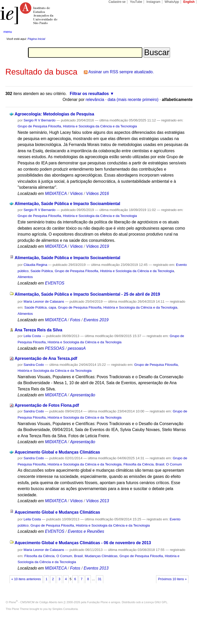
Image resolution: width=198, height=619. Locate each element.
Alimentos (25, 277)
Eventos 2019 (96, 320)
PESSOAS (54, 348)
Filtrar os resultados (89, 93)
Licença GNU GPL (155, 602)
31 (99, 579)
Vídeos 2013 (97, 501)
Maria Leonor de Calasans (44, 301)
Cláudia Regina (35, 265)
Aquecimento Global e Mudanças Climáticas (57, 452)
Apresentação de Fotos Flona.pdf (46, 405)
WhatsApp (172, 2)
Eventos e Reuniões (86, 531)
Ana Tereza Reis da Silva (38, 330)
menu (7, 32)
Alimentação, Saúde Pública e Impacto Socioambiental (67, 203)
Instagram (153, 2)
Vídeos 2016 (97, 193)
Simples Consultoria (65, 608)
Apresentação (82, 395)
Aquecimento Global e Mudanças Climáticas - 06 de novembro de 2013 (83, 543)
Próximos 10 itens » (172, 579)
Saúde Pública (42, 271)
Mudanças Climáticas (101, 556)
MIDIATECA (56, 193)
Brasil (160, 464)
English (189, 2)
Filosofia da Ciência (138, 464)
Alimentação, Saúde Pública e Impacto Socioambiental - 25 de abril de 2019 (87, 294)
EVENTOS (54, 283)
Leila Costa (32, 336)
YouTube (136, 2)
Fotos (75, 320)
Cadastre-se (117, 2)
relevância (95, 99)
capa (52, 307)
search (184, 32)
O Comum (174, 464)
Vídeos (76, 193)
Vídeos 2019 (97, 246)
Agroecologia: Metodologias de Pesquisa (54, 114)
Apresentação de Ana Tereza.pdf (45, 358)
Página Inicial (36, 38)
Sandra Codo (34, 365)
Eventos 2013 (96, 568)
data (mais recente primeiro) (133, 99)
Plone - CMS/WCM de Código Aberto (33, 602)
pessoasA (77, 348)
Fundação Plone (97, 602)
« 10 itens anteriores (26, 579)
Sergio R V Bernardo (39, 120)
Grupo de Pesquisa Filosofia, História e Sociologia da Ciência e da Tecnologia (77, 126)
